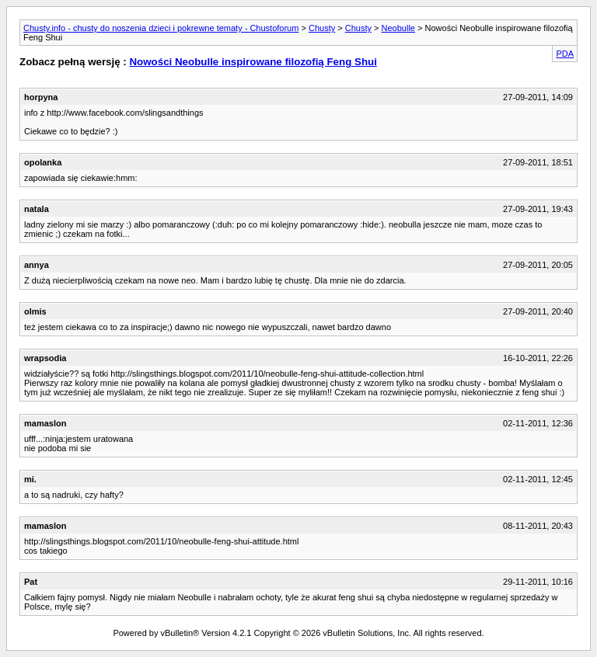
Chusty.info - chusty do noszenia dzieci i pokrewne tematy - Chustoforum (160, 28)
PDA (565, 53)
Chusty (322, 28)
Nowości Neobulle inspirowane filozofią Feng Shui (252, 62)
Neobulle (398, 28)
